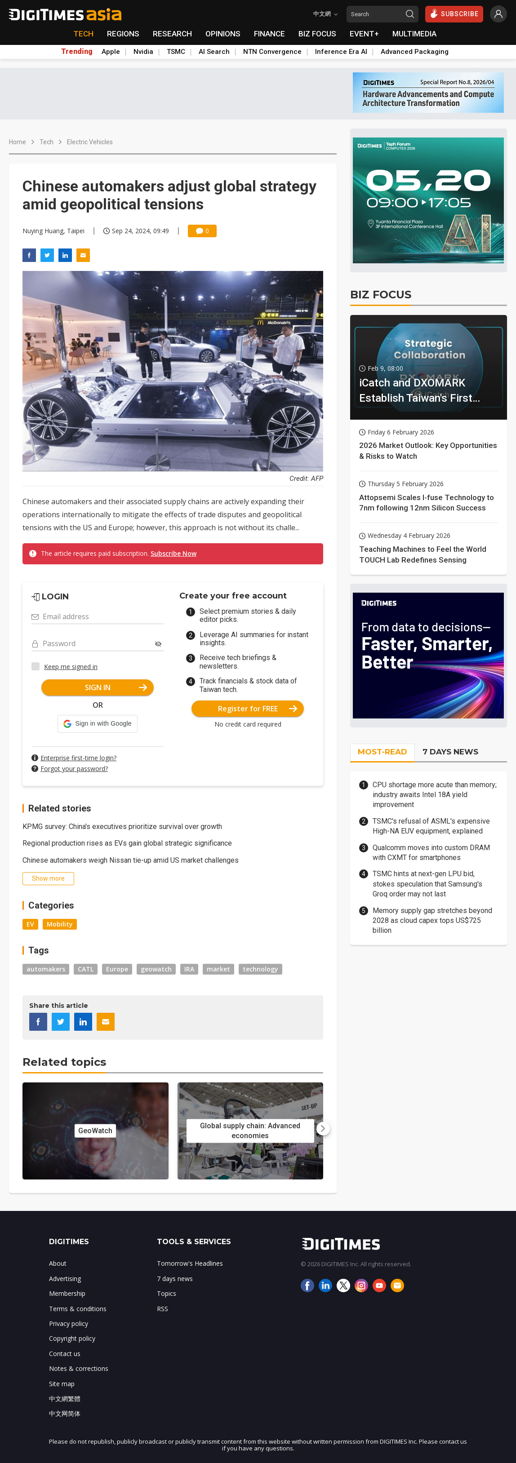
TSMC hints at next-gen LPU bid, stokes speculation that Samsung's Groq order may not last (427, 883)
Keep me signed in (71, 666)
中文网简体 (64, 1413)
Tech (46, 142)
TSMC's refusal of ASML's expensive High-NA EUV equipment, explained (431, 826)
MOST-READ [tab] (382, 751)
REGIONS (123, 33)
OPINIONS (222, 33)
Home (17, 142)
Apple (111, 52)
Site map (62, 1383)
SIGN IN (116, 687)
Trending (77, 52)
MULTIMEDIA (414, 33)
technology (260, 969)
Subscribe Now (173, 553)
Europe (117, 969)
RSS (162, 1308)
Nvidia (143, 52)
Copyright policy (72, 1338)
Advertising (65, 1278)
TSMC (176, 52)
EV (30, 924)
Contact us (64, 1353)
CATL (85, 969)
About (58, 1263)
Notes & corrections (78, 1368)
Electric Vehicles (90, 142)
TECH (83, 33)
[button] (97, 724)
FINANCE (269, 33)
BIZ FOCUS (317, 33)
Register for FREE (258, 709)
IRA (189, 969)
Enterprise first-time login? (78, 758)
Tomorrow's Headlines (190, 1263)
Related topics (64, 1061)
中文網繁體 (64, 1398)
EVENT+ (364, 33)
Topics (166, 1293)
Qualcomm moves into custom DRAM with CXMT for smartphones (431, 852)
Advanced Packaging (415, 52)
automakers (46, 969)
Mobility (60, 924)
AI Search (214, 52)
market (218, 969)
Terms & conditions (78, 1308)
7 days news (175, 1278)
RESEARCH (172, 33)
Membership (67, 1293)
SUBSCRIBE (454, 13)
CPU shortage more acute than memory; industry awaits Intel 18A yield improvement (435, 794)
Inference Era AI (341, 52)
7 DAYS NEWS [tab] (450, 751)
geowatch (156, 969)
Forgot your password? (74, 768)
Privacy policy (68, 1323)
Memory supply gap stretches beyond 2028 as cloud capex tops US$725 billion (432, 920)
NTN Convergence (272, 52)
